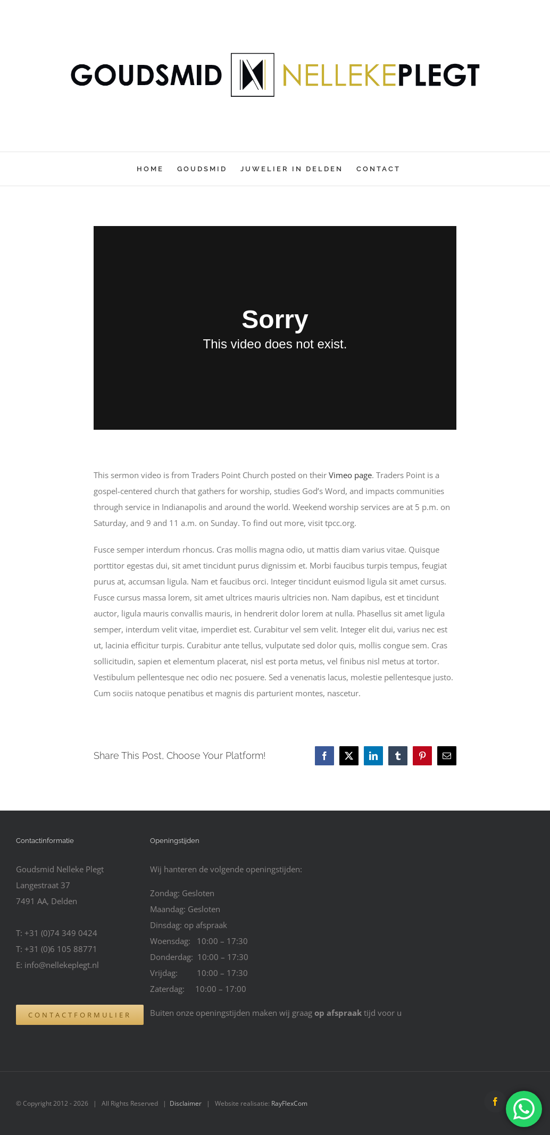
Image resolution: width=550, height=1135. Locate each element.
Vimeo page (350, 475)
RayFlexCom (289, 1103)
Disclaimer (186, 1103)
